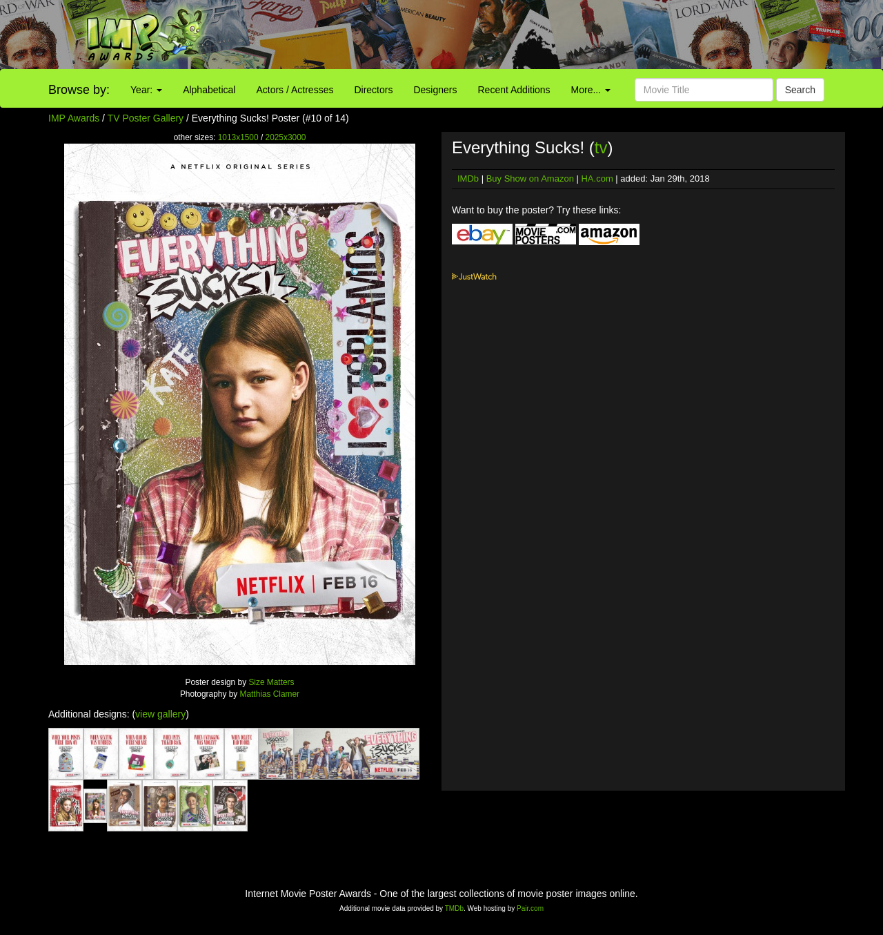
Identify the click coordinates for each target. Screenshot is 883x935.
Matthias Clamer (270, 694)
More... (591, 89)
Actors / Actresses (294, 89)
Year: (146, 89)
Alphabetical (209, 89)
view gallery (160, 714)
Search (800, 89)
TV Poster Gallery (145, 118)
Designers (435, 89)
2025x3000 (286, 137)
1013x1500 (238, 137)
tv (601, 147)
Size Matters (271, 682)
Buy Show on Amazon (530, 178)
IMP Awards (73, 118)
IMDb (468, 178)
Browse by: (79, 90)
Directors (373, 89)
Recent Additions (514, 89)
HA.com (597, 178)
